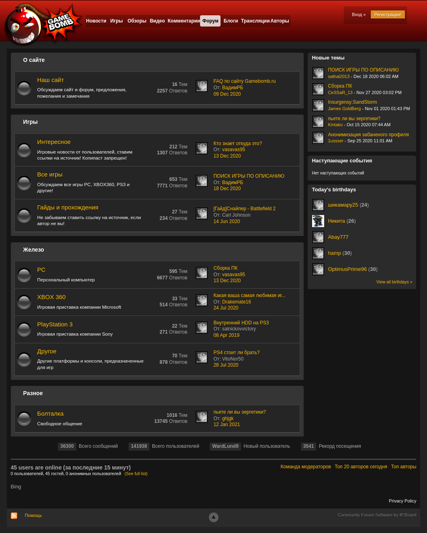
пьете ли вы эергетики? (239, 412)
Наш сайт (50, 79)
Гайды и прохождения (67, 207)
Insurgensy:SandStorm (352, 102)
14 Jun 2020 (226, 221)
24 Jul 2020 (225, 308)
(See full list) (136, 474)
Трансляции (255, 21)
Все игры (50, 174)
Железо (33, 249)
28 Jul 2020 (225, 365)
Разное (33, 393)
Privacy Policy (402, 500)
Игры (116, 21)
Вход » (359, 14)
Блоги (231, 21)
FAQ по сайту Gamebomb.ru (244, 81)
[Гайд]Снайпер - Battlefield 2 (244, 208)
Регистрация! (387, 14)
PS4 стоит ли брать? (236, 352)
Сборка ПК (225, 268)
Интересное (54, 141)
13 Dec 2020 (227, 156)
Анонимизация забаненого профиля (368, 134)
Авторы (279, 21)
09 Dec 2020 (227, 94)
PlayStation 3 (55, 324)
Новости (96, 21)
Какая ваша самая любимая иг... (249, 295)
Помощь (33, 515)
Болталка (50, 413)
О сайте (34, 60)
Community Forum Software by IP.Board (376, 514)
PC (41, 269)
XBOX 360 (51, 296)
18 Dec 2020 (227, 188)
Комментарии (184, 21)
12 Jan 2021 (226, 424)
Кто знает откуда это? (237, 143)
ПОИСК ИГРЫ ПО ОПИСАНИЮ (248, 176)
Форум (210, 21)
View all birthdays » (394, 282)
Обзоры (136, 21)
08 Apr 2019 (226, 335)
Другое (47, 351)
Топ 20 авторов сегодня (361, 466)
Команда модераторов (306, 466)
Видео (157, 21)
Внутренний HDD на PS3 (241, 323)
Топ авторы (403, 466)
